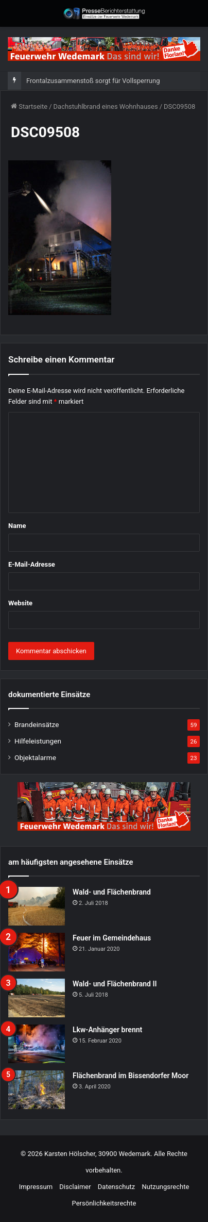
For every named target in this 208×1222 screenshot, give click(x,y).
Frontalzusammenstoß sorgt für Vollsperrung (93, 81)
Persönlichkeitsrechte (104, 1203)
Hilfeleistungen (37, 741)
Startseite (29, 106)
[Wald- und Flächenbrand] (36, 906)
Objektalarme (35, 757)
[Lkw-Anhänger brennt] (36, 1044)
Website (20, 603)
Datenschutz (116, 1187)
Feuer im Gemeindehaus (112, 938)
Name (17, 526)
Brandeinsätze (36, 724)
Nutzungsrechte (165, 1187)
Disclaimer (75, 1187)
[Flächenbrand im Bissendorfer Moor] (36, 1089)
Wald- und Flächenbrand (112, 892)
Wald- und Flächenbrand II (115, 984)
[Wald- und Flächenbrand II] (36, 998)
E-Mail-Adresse (31, 564)
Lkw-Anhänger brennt (107, 1030)
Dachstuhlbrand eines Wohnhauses (106, 106)
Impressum (36, 1187)
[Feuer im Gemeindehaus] (36, 952)
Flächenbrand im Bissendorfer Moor (130, 1075)
